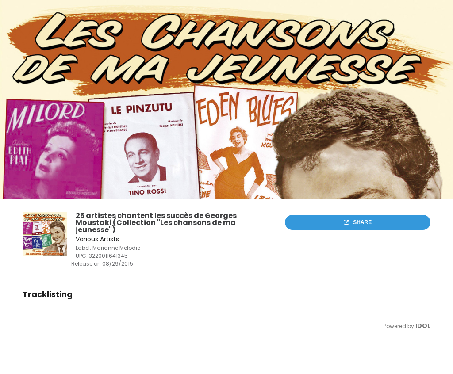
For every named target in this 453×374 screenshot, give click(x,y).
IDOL (422, 325)
